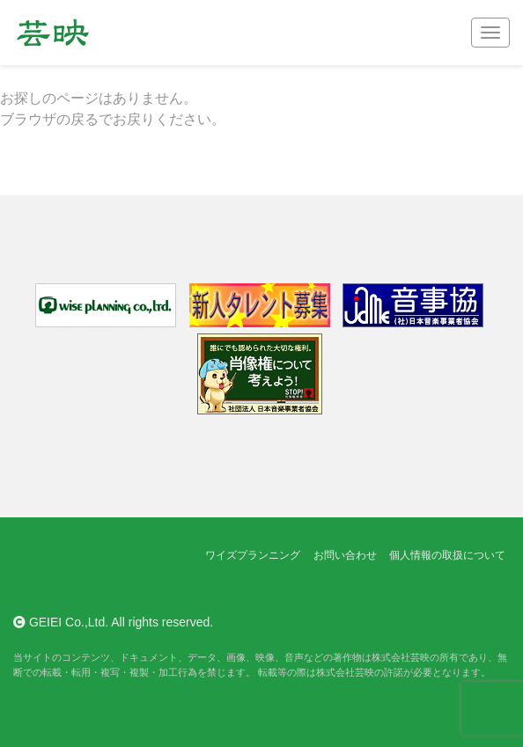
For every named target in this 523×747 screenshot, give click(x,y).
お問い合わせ (345, 555)
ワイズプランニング (252, 555)
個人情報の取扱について (447, 555)
